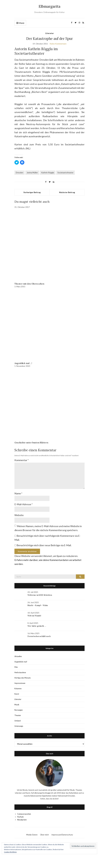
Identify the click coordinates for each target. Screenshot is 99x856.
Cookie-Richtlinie (10, 852)
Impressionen (19, 683)
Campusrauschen (24, 814)
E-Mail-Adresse (23, 504)
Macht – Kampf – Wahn (38, 605)
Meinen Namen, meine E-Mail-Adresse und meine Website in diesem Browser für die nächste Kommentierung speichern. (48, 528)
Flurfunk (20, 817)
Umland (17, 721)
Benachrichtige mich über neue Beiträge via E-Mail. (44, 545)
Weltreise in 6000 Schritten (40, 595)
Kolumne (17, 688)
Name (18, 493)
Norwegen (18, 710)
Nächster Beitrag (67, 192)
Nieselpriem (22, 820)
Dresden (19, 172)
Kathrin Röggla (47, 172)
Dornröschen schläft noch (39, 636)
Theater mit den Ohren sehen (29, 283)
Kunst (16, 694)
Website (19, 515)
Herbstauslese (20, 672)
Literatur (49, 33)
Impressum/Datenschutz (62, 834)
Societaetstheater (65, 172)
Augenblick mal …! (23, 363)
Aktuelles (18, 656)
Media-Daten (32, 834)
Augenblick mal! (20, 662)
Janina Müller (32, 172)
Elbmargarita (49, 6)
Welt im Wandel (35, 615)
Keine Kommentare (58, 43)
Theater (17, 715)
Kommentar (21, 460)
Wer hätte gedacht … (37, 626)
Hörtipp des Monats (22, 678)
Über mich (44, 834)
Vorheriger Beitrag (32, 192)
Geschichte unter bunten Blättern (31, 442)
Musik (16, 705)
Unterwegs (18, 726)
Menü (20, 23)
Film (16, 667)
